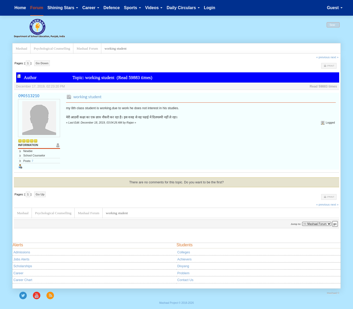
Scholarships (22, 266)
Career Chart (22, 280)
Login (209, 7)
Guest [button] (335, 7)
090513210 (28, 95)
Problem (183, 273)
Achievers (184, 259)
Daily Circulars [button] (183, 7)
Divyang (183, 266)
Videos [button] (154, 7)
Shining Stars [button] (63, 7)
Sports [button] (132, 7)
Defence (111, 7)
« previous (323, 57)
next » (335, 57)
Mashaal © (333, 292)
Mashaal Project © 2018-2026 (176, 302)
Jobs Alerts (21, 259)
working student (87, 96)
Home (20, 7)
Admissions (21, 252)
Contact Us (185, 280)
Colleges (183, 252)
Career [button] (90, 7)
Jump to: (296, 224)
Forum (36, 7)
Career (18, 273)
